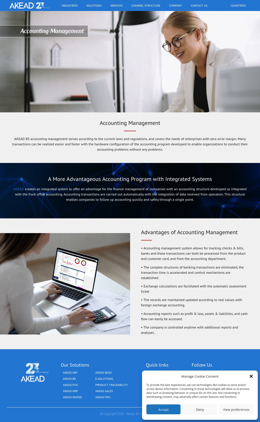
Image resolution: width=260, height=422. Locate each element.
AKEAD (18, 189)
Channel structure (146, 5)
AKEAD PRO (102, 397)
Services (117, 5)
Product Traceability (111, 385)
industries (71, 5)
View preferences (236, 409)
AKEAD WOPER (72, 397)
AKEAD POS (70, 385)
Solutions (95, 5)
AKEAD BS (69, 379)
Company (176, 5)
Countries (239, 5)
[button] (251, 376)
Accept (163, 409)
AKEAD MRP (70, 391)
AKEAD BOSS (103, 373)
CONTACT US (199, 5)
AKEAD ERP (70, 373)
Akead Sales (104, 391)
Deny (200, 409)
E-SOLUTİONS (104, 379)
